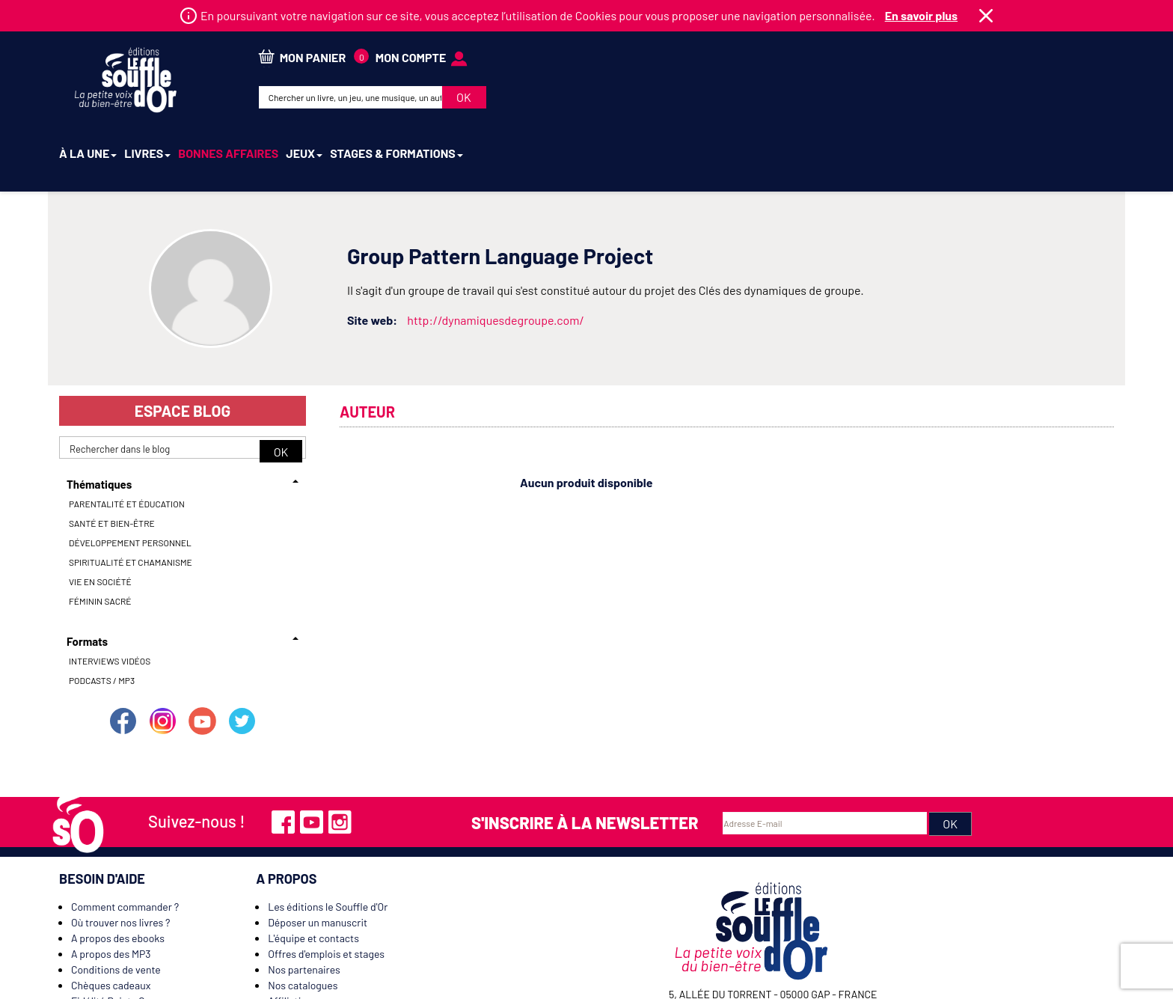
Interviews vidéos (109, 594)
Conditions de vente (116, 902)
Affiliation (290, 934)
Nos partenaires (304, 902)
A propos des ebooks (118, 871)
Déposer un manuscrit (317, 855)
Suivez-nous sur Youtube (203, 654)
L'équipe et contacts (313, 871)
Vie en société (100, 515)
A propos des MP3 (111, 887)
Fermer (986, 15)
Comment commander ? (125, 840)
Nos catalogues (302, 918)
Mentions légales (732, 983)
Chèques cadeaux (110, 918)
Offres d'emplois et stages (326, 887)
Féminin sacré (100, 534)
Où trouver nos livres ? (120, 855)
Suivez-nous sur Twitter (242, 654)
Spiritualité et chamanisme (130, 495)
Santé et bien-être (112, 456)
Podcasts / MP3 (102, 613)
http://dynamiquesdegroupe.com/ (495, 253)
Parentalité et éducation (127, 437)
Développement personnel (130, 476)
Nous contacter (106, 950)
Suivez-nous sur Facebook (123, 654)
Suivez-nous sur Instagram (162, 654)
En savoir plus (921, 15)
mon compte (996, 53)
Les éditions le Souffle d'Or (328, 840)
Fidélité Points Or (110, 934)
